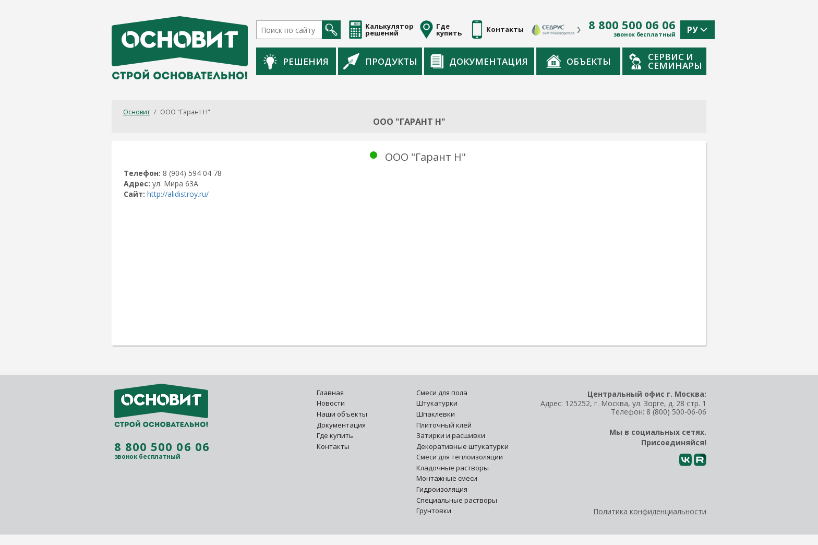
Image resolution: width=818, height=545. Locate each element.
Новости (331, 403)
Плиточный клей (444, 425)
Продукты (380, 61)
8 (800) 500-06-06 (676, 412)
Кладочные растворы (452, 467)
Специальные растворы (456, 500)
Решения (296, 61)
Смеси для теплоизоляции (459, 456)
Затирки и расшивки (450, 435)
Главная (330, 392)
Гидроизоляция (442, 489)
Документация (479, 61)
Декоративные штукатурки (462, 446)
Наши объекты (342, 414)
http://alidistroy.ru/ (179, 194)
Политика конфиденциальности (649, 511)
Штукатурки (437, 403)
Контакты (333, 446)
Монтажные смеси (446, 478)
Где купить (335, 435)
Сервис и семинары (665, 61)
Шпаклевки (435, 414)
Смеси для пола (441, 392)
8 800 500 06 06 (632, 25)
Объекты (578, 61)
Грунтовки (433, 510)
